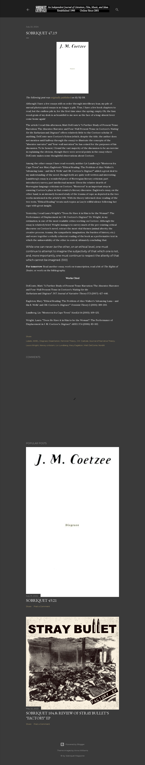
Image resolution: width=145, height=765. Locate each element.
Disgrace (44, 341)
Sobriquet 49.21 (41, 600)
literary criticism (47, 345)
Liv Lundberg (62, 345)
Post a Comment (42, 606)
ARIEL (36, 341)
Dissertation (54, 341)
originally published (61, 97)
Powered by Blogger (72, 744)
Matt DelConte (91, 345)
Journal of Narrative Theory (102, 341)
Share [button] (28, 336)
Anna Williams (81, 750)
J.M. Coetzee (82, 341)
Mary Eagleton (76, 345)
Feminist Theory (68, 341)
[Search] (117, 9)
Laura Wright (32, 345)
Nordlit (101, 345)
